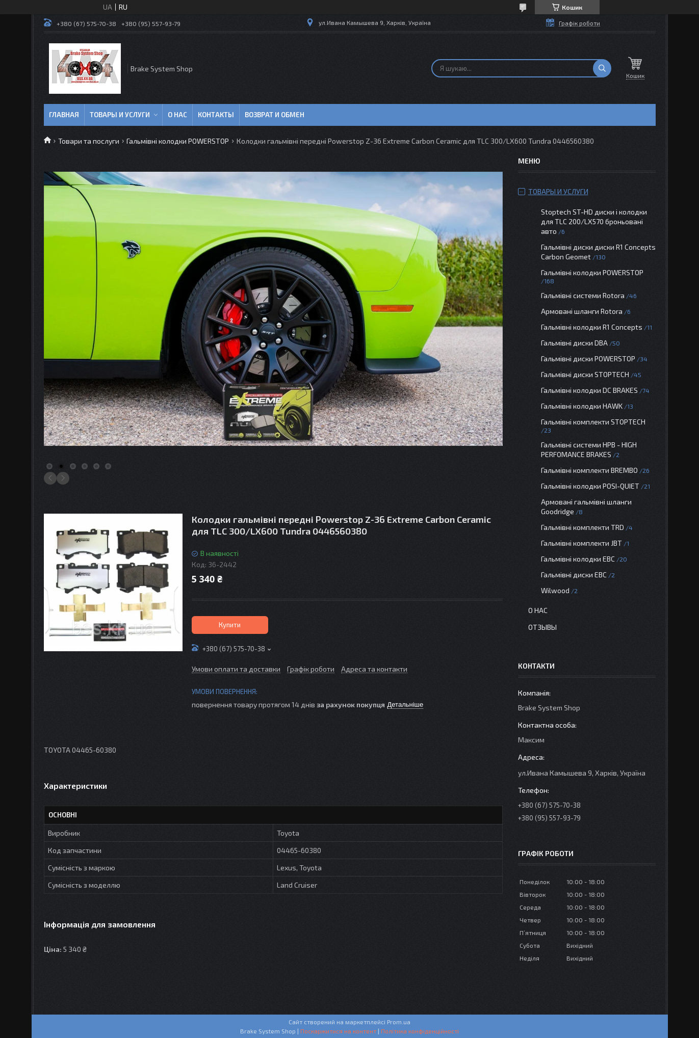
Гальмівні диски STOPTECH (585, 374)
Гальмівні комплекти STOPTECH (593, 421)
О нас (177, 115)
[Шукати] (602, 68)
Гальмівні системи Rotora (583, 295)
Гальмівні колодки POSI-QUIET (590, 486)
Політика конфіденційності (420, 1030)
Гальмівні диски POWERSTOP (588, 358)
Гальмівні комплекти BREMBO (589, 470)
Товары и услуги (120, 115)
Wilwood (555, 590)
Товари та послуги (88, 141)
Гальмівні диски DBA (574, 342)
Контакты (216, 115)
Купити (230, 625)
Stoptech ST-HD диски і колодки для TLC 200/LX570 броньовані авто (594, 221)
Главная (64, 115)
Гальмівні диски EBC (574, 574)
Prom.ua (398, 1021)
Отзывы (542, 627)
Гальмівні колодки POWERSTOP (177, 141)
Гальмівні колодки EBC (578, 558)
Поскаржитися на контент (338, 1030)
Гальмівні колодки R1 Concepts (592, 327)
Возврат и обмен (274, 115)
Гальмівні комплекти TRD (582, 527)
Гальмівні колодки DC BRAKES (589, 390)
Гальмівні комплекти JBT (581, 543)
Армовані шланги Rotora (582, 311)
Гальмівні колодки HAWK (582, 406)
